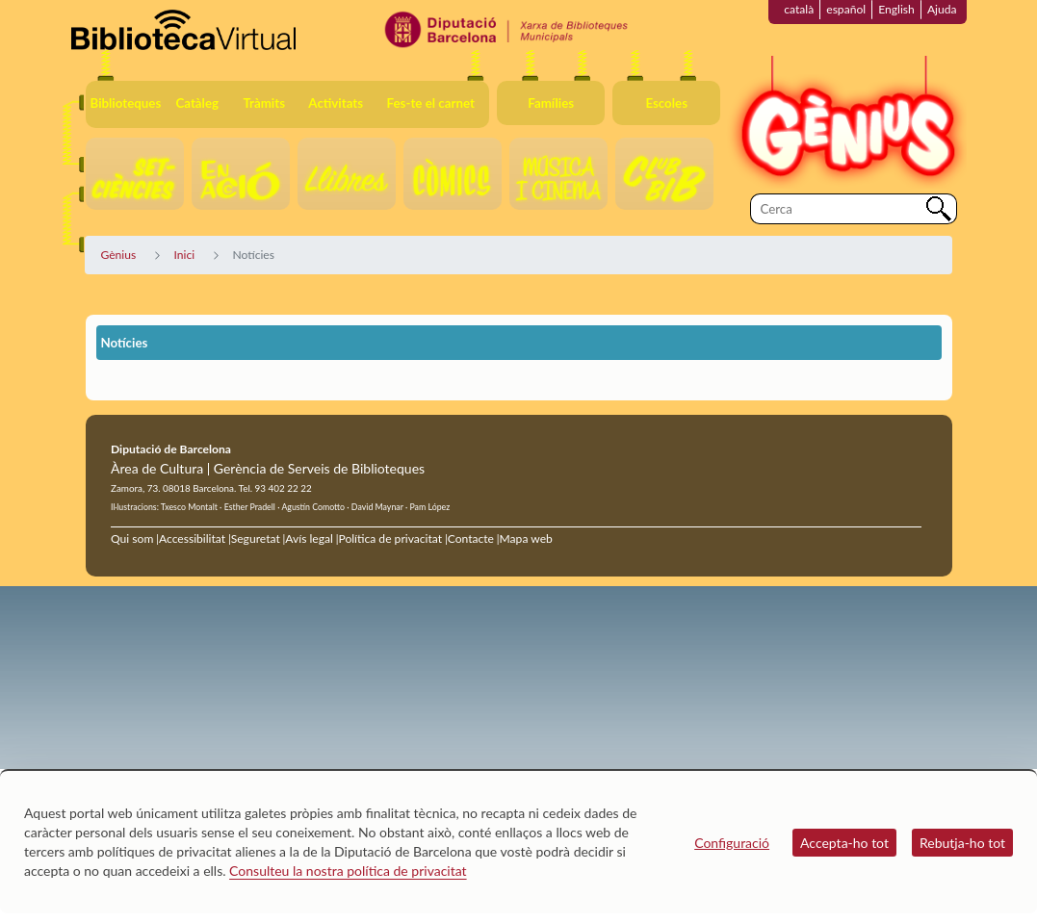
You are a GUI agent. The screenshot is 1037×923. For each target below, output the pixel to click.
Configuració (731, 842)
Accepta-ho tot (844, 842)
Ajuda (942, 9)
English (896, 9)
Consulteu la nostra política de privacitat (348, 870)
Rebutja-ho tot (962, 842)
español (846, 9)
